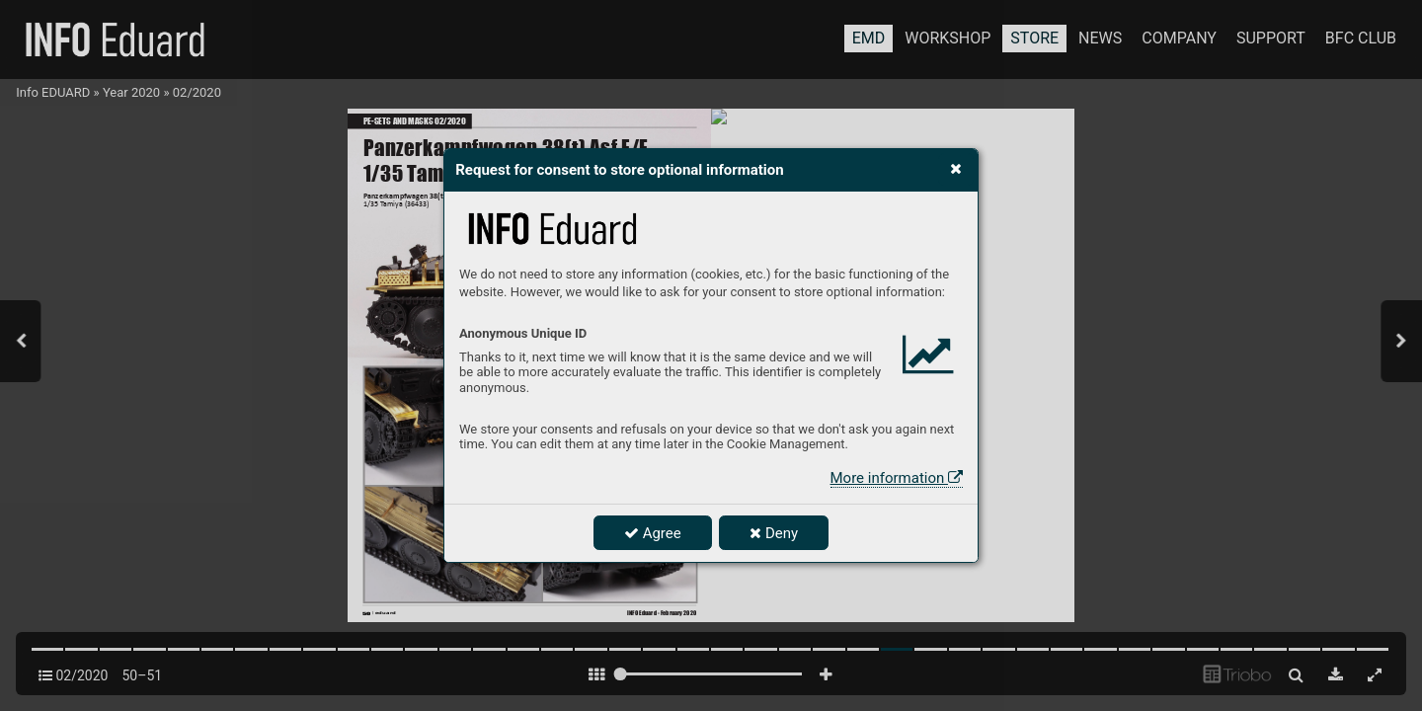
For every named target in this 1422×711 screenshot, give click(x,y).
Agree (652, 533)
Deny (774, 533)
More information (896, 478)
